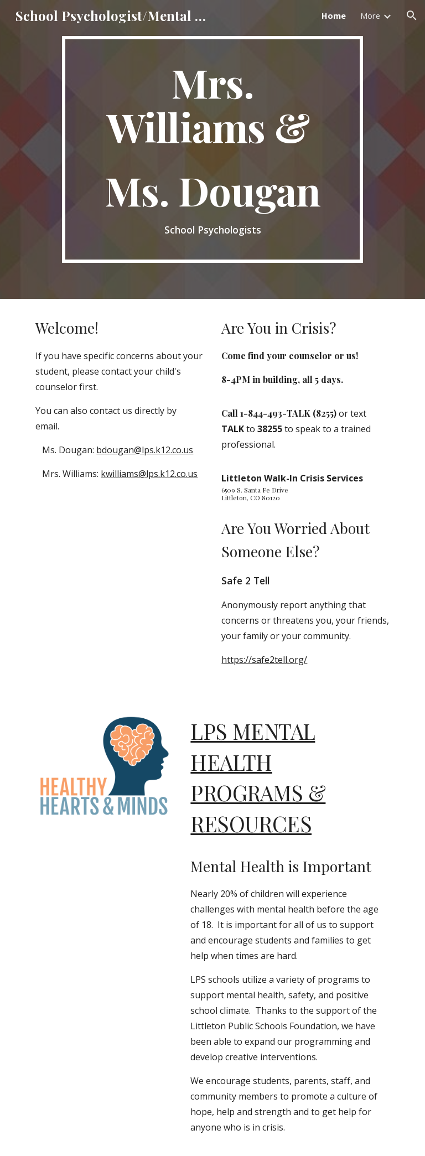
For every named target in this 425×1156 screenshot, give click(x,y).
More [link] (370, 15)
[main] (212, 149)
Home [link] (334, 15)
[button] (411, 15)
